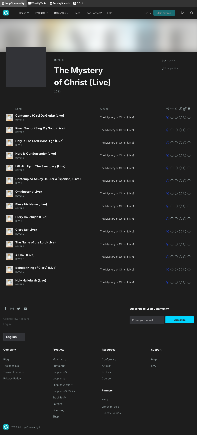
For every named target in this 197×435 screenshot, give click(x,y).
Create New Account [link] (16, 318)
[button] (178, 109)
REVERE (59, 59)
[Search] (192, 13)
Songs (24, 13)
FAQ (153, 365)
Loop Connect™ (94, 13)
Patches (57, 403)
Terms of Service (13, 372)
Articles (106, 365)
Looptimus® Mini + (64, 391)
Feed (77, 13)
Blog (6, 359)
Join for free (164, 13)
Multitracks (59, 359)
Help (109, 13)
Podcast (107, 372)
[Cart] (182, 13)
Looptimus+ (60, 378)
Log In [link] (7, 324)
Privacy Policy (12, 378)
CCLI (105, 400)
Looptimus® (60, 372)
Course (106, 378)
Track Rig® (59, 397)
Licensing (58, 410)
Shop (56, 416)
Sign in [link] (147, 13)
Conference (109, 359)
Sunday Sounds (111, 413)
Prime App (59, 365)
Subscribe (179, 319)
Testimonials (11, 365)
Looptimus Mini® (63, 384)
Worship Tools (110, 406)
